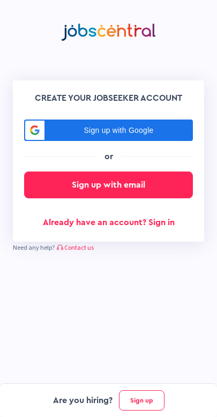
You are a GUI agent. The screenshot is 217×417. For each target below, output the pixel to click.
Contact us (75, 248)
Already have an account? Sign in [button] (109, 222)
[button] (108, 130)
